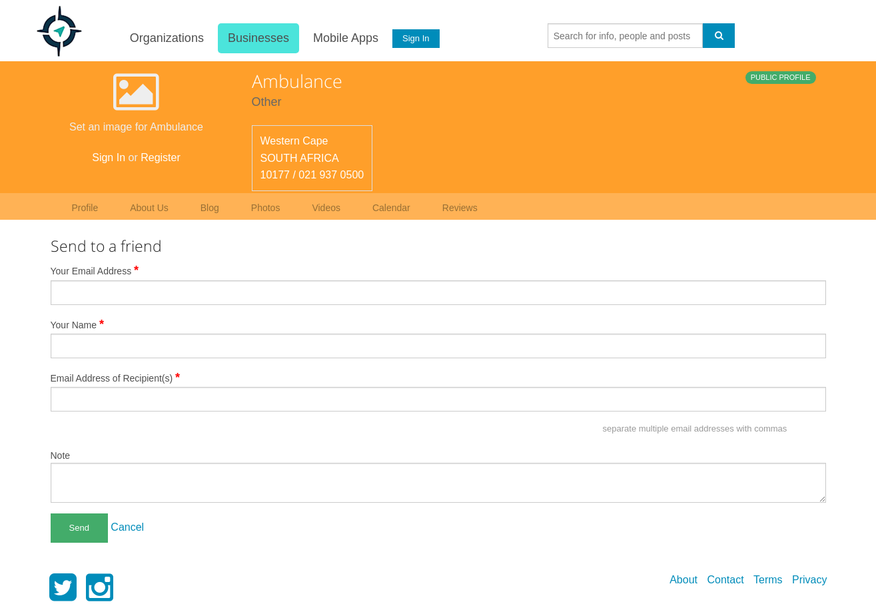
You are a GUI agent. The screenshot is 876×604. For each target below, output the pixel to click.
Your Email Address (95, 270)
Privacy (809, 579)
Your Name (78, 324)
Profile (85, 207)
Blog (210, 207)
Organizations (167, 38)
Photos (265, 207)
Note (61, 455)
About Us (149, 207)
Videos (326, 207)
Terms (768, 579)
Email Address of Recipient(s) (116, 377)
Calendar (391, 207)
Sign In (415, 38)
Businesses (258, 38)
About (683, 579)
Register (161, 157)
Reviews (460, 207)
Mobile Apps (345, 38)
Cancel (127, 527)
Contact (725, 579)
